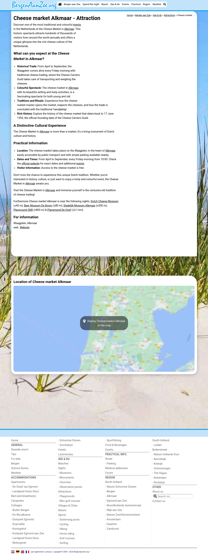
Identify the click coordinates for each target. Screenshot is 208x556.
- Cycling (63, 524)
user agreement (37, 552)
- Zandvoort (112, 528)
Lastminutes (65, 454)
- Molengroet (18, 542)
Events (125, 4)
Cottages (16, 505)
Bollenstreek (159, 449)
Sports (62, 515)
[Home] (60, 4)
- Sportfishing (113, 440)
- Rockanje (158, 482)
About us (157, 491)
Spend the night (91, 4)
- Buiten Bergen (20, 510)
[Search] (165, 4)
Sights (62, 468)
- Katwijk (157, 463)
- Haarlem (111, 524)
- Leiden (157, 445)
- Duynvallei (18, 524)
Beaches (63, 463)
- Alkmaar (111, 496)
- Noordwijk (159, 459)
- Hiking (62, 529)
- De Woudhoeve (20, 514)
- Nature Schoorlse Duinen (120, 486)
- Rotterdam (159, 477)
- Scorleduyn (65, 445)
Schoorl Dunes (20, 468)
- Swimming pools (69, 519)
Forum (109, 473)
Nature (62, 510)
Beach (104, 4)
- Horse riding (66, 533)
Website (25, 227)
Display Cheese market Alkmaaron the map (104, 323)
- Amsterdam (113, 519)
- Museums (65, 473)
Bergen (15, 463)
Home (14, 440)
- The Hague (159, 473)
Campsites (17, 500)
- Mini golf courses (69, 501)
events (77, 24)
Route (108, 458)
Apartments (18, 482)
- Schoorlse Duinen (69, 440)
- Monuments (66, 477)
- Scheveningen (161, 468)
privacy (49, 552)
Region (146, 4)
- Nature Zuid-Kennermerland (122, 514)
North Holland (113, 482)
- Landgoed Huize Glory (25, 491)
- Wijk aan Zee (113, 510)
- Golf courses (66, 538)
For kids (16, 458)
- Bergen (110, 491)
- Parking (110, 463)
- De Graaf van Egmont (24, 486)
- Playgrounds (66, 496)
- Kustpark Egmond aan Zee (27, 533)
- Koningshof (18, 528)
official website (30, 163)
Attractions (64, 491)
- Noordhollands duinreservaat (123, 505)
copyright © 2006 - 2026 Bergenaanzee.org (71, 552)
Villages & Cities (67, 505)
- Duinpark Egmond (22, 519)
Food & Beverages (116, 445)
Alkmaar (69, 29)
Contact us (158, 501)
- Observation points (70, 487)
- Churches (64, 482)
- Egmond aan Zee (116, 500)
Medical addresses (116, 468)
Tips (13, 454)
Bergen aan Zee (72, 4)
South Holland (160, 440)
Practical (136, 4)
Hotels (62, 449)
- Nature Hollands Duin (165, 454)
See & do (115, 4)
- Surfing (63, 543)
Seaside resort (19, 449)
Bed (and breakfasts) (23, 496)
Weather (157, 4)
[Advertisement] (104, 266)
